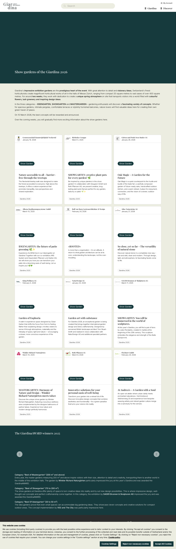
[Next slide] (156, 454)
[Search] (88, 6)
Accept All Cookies (163, 544)
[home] (12, 6)
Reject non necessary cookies (136, 544)
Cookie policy (114, 537)
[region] (88, 535)
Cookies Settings (109, 544)
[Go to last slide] (19, 454)
